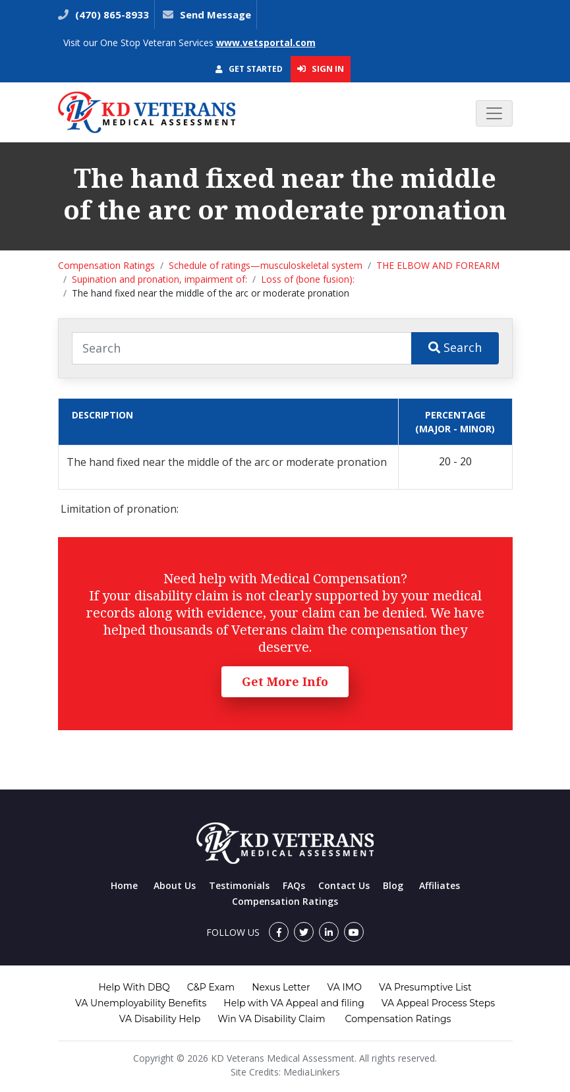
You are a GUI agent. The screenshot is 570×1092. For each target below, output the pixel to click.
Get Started (249, 68)
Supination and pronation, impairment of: (159, 279)
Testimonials (239, 885)
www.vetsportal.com (266, 42)
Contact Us (344, 885)
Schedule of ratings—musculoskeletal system (265, 265)
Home (124, 885)
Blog (393, 885)
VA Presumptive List (425, 987)
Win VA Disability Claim (271, 1019)
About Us (175, 885)
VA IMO (345, 987)
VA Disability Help (160, 1019)
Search (455, 347)
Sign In (320, 68)
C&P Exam (211, 987)
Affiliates (439, 885)
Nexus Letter (281, 987)
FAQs (294, 885)
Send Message (215, 14)
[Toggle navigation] (494, 113)
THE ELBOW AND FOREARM (437, 265)
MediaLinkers (311, 1072)
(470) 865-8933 (110, 14)
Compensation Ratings (106, 265)
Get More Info (285, 681)
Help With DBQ (133, 987)
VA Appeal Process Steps (438, 1003)
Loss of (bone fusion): (308, 279)
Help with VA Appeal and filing (293, 1003)
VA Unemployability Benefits (140, 1003)
